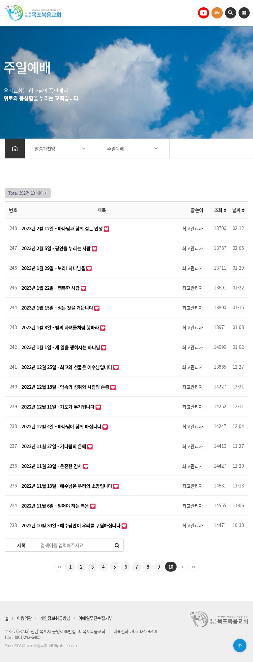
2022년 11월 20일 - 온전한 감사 (52, 466)
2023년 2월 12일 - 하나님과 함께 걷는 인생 (62, 228)
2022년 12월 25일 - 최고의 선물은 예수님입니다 (67, 367)
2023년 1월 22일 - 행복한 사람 (51, 287)
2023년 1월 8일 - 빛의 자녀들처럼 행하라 (60, 327)
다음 (183, 567)
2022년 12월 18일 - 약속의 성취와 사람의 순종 (65, 386)
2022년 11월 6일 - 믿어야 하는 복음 (55, 505)
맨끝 (194, 567)
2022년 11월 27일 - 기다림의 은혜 (54, 446)
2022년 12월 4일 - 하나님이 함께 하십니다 (61, 426)
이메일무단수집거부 (95, 618)
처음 (59, 567)
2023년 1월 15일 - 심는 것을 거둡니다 (57, 307)
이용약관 (24, 618)
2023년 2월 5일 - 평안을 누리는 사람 (56, 248)
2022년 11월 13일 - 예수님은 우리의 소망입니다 (67, 485)
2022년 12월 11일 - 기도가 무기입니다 (58, 406)
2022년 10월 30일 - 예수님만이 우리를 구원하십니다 (71, 525)
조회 (220, 210)
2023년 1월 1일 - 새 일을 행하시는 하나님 (61, 347)
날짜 (238, 210)
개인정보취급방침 (55, 618)
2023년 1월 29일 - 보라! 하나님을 (53, 268)
